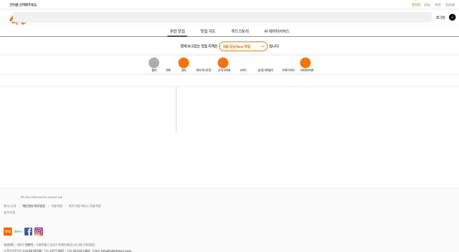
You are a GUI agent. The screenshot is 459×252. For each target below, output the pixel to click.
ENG (427, 4)
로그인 (440, 17)
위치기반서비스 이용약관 (85, 206)
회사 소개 (10, 206)
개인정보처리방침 (33, 206)
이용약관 (57, 206)
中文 (438, 4)
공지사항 (9, 212)
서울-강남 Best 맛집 (236, 46)
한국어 (415, 4)
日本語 (450, 4)
